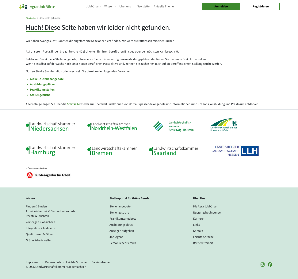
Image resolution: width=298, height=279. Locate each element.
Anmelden (221, 6)
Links (196, 225)
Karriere (198, 219)
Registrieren (261, 6)
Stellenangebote (120, 206)
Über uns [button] (125, 6)
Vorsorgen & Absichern (40, 222)
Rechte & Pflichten (37, 216)
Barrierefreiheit (203, 243)
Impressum (33, 262)
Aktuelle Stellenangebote (47, 79)
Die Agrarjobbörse (204, 206)
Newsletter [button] (144, 6)
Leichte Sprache (203, 237)
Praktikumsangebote (122, 219)
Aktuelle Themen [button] (164, 6)
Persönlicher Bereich (122, 243)
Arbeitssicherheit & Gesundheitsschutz (50, 211)
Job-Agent (116, 237)
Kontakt (198, 231)
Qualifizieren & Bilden (40, 234)
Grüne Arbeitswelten (39, 240)
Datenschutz (53, 262)
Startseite (31, 18)
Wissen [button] (109, 6)
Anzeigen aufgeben (121, 231)
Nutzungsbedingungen (207, 212)
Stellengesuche (40, 95)
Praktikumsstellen (42, 90)
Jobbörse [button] (92, 6)
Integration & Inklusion (40, 228)
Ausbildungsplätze (42, 84)
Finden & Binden (36, 206)
